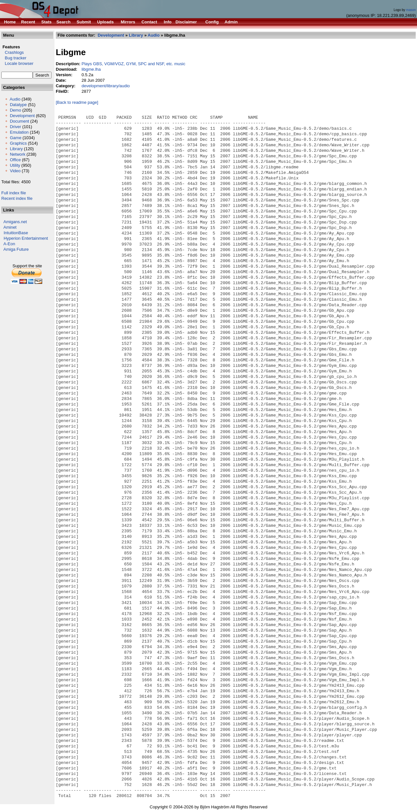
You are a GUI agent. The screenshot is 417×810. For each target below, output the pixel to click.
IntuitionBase (16, 232)
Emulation (19, 132)
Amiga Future (16, 249)
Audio (15, 99)
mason (411, 10)
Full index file (13, 192)
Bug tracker (13, 57)
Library (16, 148)
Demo (15, 110)
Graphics (18, 143)
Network (17, 154)
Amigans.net (15, 221)
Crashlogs (12, 52)
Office (15, 159)
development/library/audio (105, 85)
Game (15, 137)
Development (22, 115)
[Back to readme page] (77, 102)
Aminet (10, 227)
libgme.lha (91, 69)
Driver (15, 126)
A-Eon (9, 243)
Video (15, 170)
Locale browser (17, 63)
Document (19, 121)
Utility (15, 165)
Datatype (18, 104)
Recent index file (16, 198)
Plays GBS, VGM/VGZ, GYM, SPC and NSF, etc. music (133, 63)
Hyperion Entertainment (26, 238)
